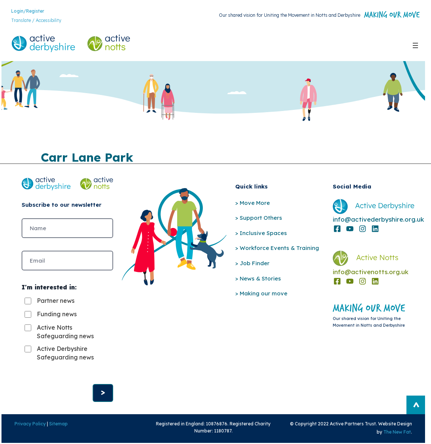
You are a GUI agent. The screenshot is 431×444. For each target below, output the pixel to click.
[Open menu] (415, 45)
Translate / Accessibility (36, 20)
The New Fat (398, 433)
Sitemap (57, 424)
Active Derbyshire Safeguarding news (65, 353)
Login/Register (27, 11)
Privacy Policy (29, 424)
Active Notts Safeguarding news (65, 332)
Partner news (55, 301)
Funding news (57, 314)
